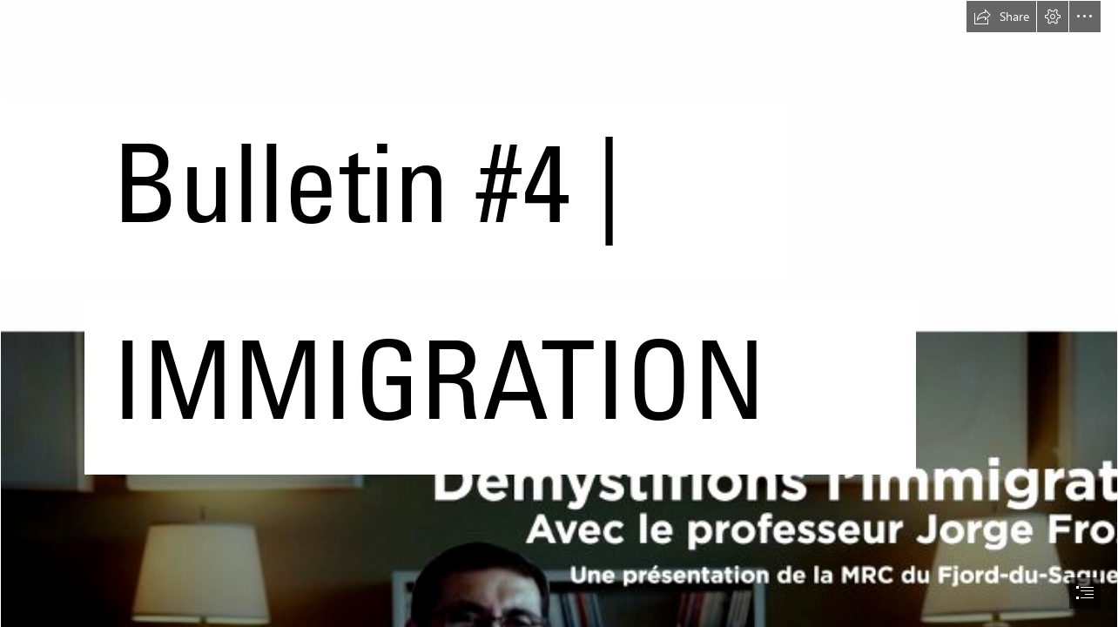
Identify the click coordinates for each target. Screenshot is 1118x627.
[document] (559, 313)
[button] (1001, 16)
